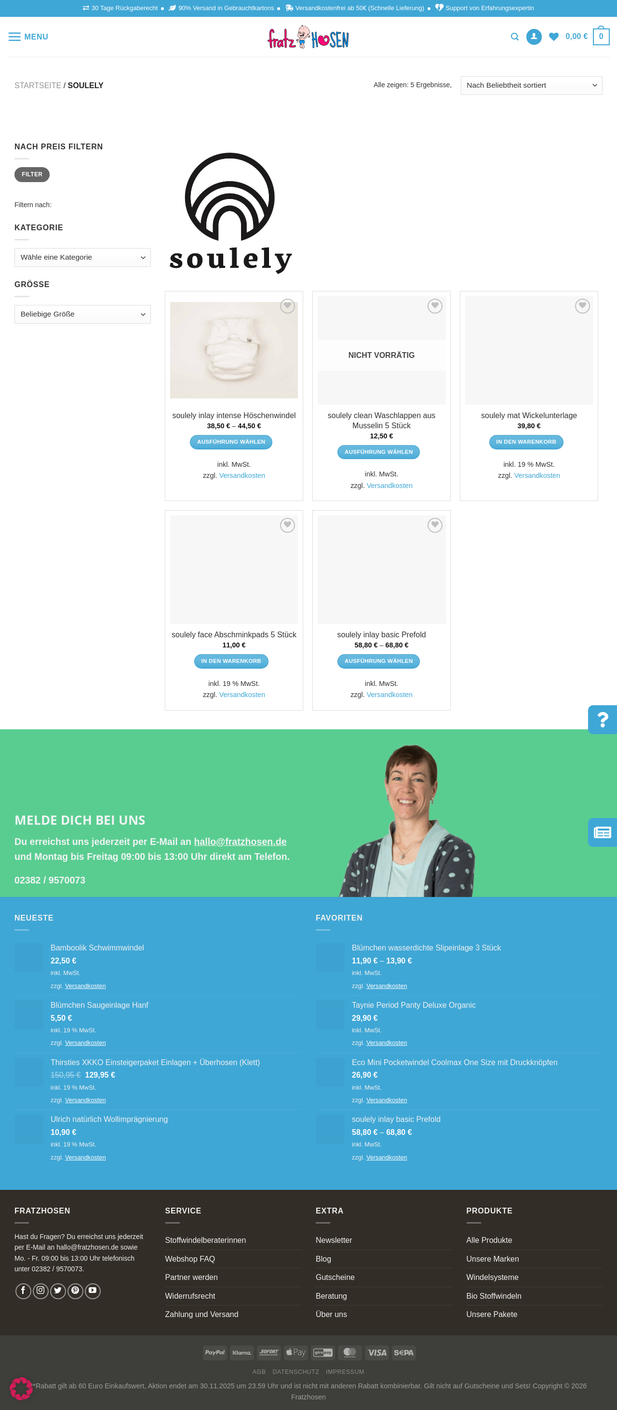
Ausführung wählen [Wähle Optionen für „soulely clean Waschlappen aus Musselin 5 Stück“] (379, 452)
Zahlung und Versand (202, 1314)
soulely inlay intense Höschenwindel (233, 415)
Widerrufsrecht (190, 1296)
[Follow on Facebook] (23, 1291)
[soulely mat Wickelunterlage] (529, 350)
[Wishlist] (554, 36)
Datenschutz (296, 1372)
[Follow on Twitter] (58, 1291)
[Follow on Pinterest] (75, 1291)
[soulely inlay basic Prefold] (382, 569)
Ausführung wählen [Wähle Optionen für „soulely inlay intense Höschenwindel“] (231, 442)
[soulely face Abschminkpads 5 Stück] (234, 569)
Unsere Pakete (492, 1314)
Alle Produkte (489, 1240)
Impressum (345, 1372)
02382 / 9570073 (49, 880)
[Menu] (28, 36)
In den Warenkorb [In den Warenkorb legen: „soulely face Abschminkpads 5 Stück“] (231, 661)
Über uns (331, 1314)
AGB (259, 1372)
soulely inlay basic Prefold (381, 635)
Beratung (331, 1296)
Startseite (37, 85)
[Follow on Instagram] (41, 1291)
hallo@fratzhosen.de (240, 841)
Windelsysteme (493, 1277)
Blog (323, 1259)
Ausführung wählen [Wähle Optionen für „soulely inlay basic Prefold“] (379, 661)
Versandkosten (242, 475)
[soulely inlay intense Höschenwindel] (234, 350)
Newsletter (334, 1240)
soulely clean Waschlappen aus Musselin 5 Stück (382, 420)
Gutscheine (335, 1277)
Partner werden (191, 1277)
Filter (32, 174)
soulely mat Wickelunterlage (529, 415)
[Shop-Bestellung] (532, 85)
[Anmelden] (534, 37)
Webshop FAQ (190, 1259)
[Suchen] (515, 36)
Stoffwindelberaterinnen (205, 1240)
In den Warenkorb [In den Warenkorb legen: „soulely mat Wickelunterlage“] (526, 442)
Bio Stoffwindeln (494, 1296)
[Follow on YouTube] (93, 1291)
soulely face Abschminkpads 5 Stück (234, 635)
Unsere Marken (493, 1259)
